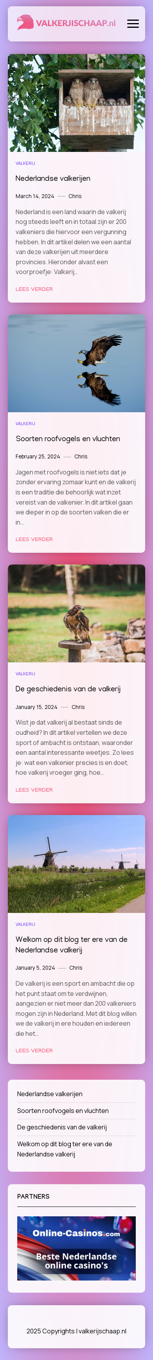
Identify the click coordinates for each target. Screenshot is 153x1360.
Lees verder (34, 290)
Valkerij (25, 163)
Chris (74, 196)
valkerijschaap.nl (102, 1331)
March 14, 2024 (35, 196)
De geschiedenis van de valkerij (68, 690)
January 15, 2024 (37, 707)
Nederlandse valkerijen (53, 179)
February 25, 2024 (38, 456)
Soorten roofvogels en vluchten (68, 440)
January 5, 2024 (35, 967)
